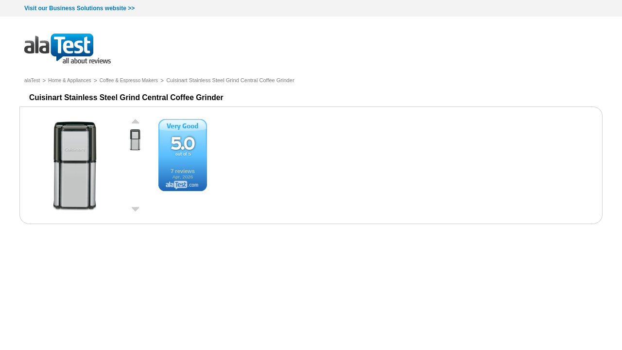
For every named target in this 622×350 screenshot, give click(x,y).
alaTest (32, 80)
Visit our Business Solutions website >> (79, 8)
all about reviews (67, 49)
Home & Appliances (69, 80)
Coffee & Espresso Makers (129, 80)
